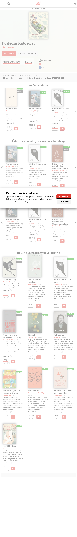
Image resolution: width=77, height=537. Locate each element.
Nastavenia (64, 202)
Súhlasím (63, 196)
